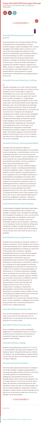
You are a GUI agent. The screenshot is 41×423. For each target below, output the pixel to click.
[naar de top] (6, 408)
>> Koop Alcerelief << (20, 23)
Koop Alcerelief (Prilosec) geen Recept (22, 3)
